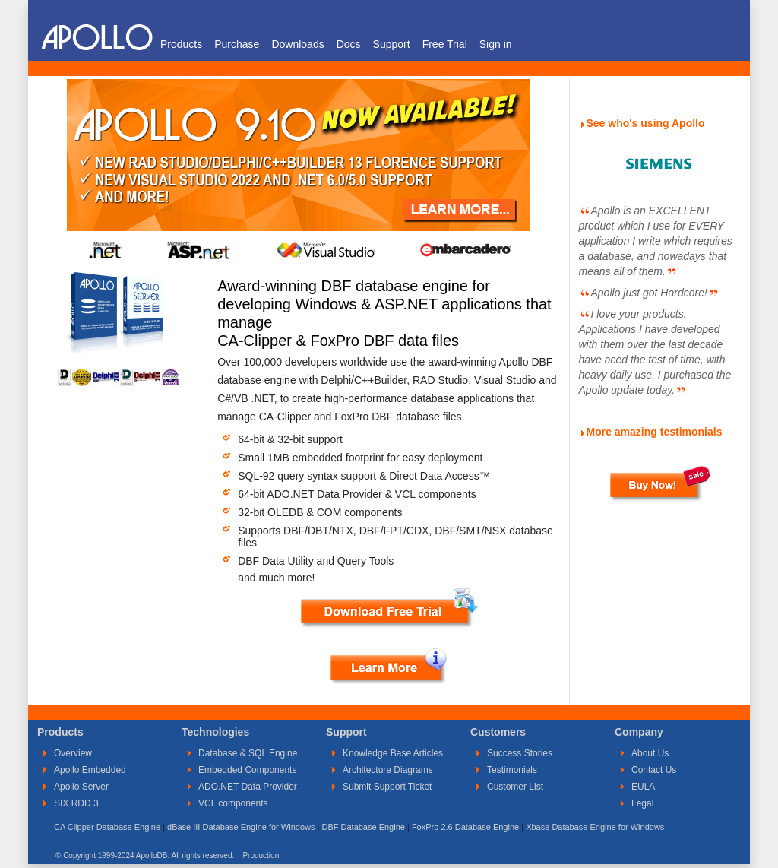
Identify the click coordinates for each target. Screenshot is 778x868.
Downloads (297, 44)
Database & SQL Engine (247, 753)
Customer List (515, 786)
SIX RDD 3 (76, 803)
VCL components (233, 803)
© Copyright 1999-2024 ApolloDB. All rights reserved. (144, 855)
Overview (73, 753)
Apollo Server (81, 786)
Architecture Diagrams (388, 770)
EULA (643, 786)
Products (181, 44)
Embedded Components (247, 770)
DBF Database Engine (362, 827)
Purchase (236, 44)
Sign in (495, 44)
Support (391, 44)
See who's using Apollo (646, 123)
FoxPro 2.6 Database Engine (465, 827)
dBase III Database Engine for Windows (241, 827)
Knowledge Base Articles (393, 753)
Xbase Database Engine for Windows (595, 827)
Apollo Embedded (90, 770)
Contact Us (653, 770)
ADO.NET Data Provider (247, 786)
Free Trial (444, 44)
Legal (642, 803)
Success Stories (519, 753)
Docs (349, 44)
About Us (650, 753)
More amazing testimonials (655, 432)
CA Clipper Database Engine (107, 827)
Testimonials (512, 770)
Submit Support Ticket (387, 786)
